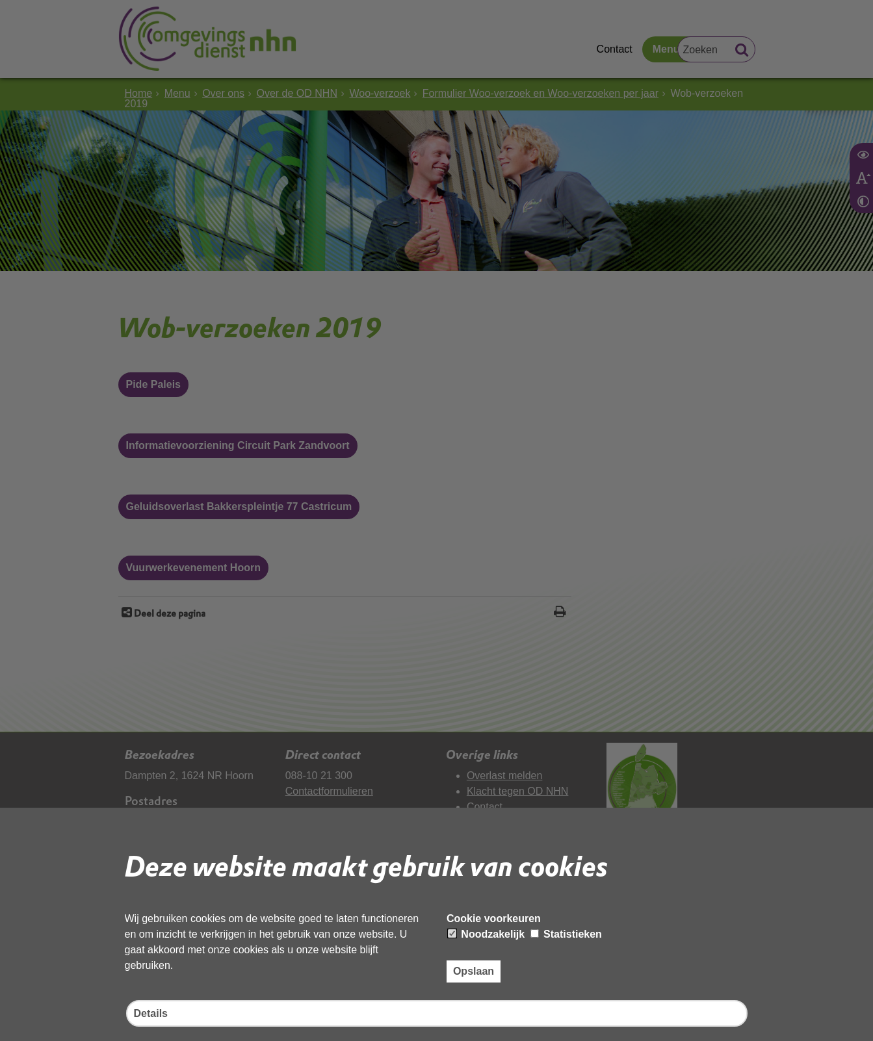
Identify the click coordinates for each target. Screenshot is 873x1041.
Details (151, 1013)
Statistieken (566, 934)
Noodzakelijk (486, 934)
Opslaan (473, 971)
